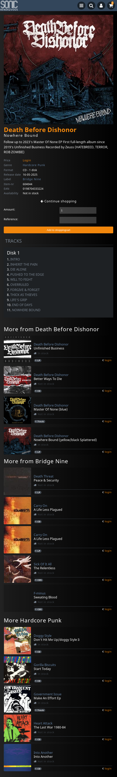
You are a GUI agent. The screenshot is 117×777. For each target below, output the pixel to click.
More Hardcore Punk (33, 620)
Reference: (11, 219)
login (108, 360)
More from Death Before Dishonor (51, 329)
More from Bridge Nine (36, 461)
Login (27, 160)
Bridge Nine (32, 179)
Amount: (9, 209)
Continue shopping (58, 201)
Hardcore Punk (34, 165)
